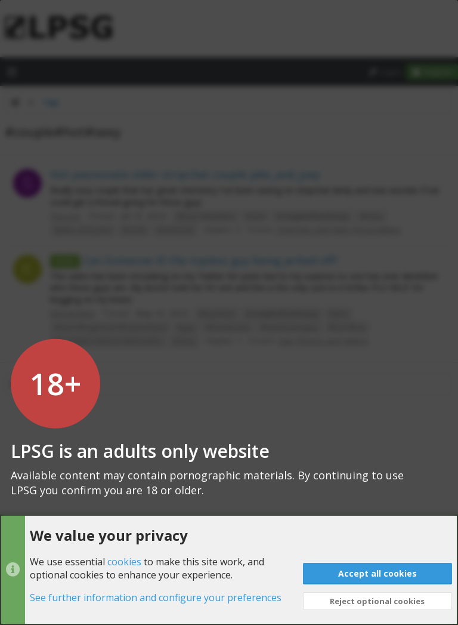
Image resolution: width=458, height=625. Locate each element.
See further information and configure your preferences (155, 598)
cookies (124, 561)
